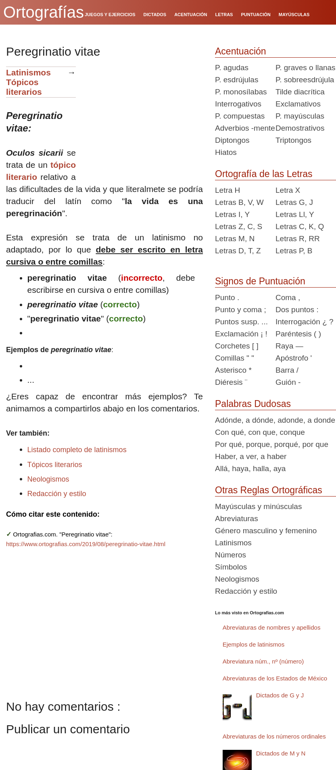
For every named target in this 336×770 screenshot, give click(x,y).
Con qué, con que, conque (260, 432)
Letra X (287, 190)
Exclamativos (298, 104)
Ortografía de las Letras (264, 174)
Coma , (287, 297)
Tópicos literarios (24, 86)
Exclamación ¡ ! (241, 334)
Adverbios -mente (245, 128)
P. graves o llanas (305, 67)
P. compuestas (240, 116)
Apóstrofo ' (293, 358)
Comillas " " (234, 358)
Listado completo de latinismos (77, 450)
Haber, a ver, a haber (250, 456)
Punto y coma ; (240, 309)
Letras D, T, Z (238, 250)
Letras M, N (235, 238)
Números (230, 555)
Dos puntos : (297, 309)
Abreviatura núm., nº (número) (263, 661)
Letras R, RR (297, 238)
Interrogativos (238, 104)
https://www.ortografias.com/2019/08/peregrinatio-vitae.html (85, 543)
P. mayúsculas (299, 116)
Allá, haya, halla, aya (250, 468)
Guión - (288, 382)
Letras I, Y (232, 214)
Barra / (286, 370)
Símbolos (231, 567)
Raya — (289, 346)
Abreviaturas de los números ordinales (274, 736)
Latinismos (28, 72)
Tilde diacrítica (300, 92)
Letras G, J (294, 202)
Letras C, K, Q (299, 226)
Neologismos (48, 479)
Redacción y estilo (56, 494)
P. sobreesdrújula (304, 79)
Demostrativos (299, 128)
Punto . (227, 297)
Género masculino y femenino (266, 530)
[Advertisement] (142, 117)
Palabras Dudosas (253, 404)
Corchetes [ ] (237, 346)
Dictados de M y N (281, 753)
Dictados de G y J (280, 695)
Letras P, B (294, 250)
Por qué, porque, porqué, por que (271, 444)
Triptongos (293, 140)
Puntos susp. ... (241, 321)
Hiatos (226, 152)
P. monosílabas (241, 92)
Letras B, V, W (239, 202)
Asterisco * (233, 370)
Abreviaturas (236, 518)
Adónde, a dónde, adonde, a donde (275, 420)
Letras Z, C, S (238, 226)
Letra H (227, 190)
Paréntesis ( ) (298, 334)
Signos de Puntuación (260, 281)
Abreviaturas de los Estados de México (275, 678)
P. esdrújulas (236, 79)
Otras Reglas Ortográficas (268, 490)
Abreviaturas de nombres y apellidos (272, 627)
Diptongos (232, 140)
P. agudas (231, 67)
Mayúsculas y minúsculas (258, 506)
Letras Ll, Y (294, 214)
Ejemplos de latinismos (253, 644)
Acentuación (240, 51)
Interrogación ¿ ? (304, 321)
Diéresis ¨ (231, 382)
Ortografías (43, 12)
